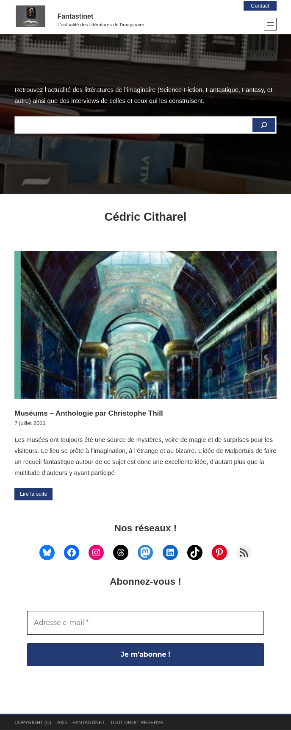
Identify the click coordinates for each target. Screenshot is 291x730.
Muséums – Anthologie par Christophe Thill (88, 413)
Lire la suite (34, 494)
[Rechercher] (263, 125)
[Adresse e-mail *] (145, 623)
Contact (259, 6)
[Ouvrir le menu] (270, 24)
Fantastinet (76, 16)
